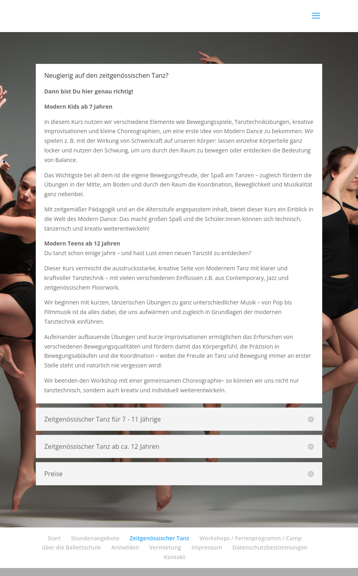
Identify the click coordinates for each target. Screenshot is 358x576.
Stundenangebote (95, 538)
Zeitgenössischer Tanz (159, 538)
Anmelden (125, 547)
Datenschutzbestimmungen (269, 547)
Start (54, 538)
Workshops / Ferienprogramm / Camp (250, 538)
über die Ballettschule (71, 547)
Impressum (206, 547)
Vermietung (165, 547)
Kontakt (174, 557)
